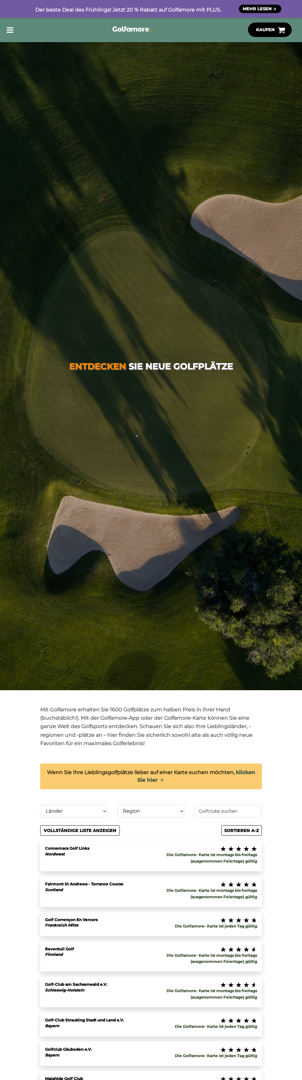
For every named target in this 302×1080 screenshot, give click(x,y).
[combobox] (228, 811)
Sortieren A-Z (241, 830)
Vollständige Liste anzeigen (80, 830)
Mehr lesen (260, 9)
